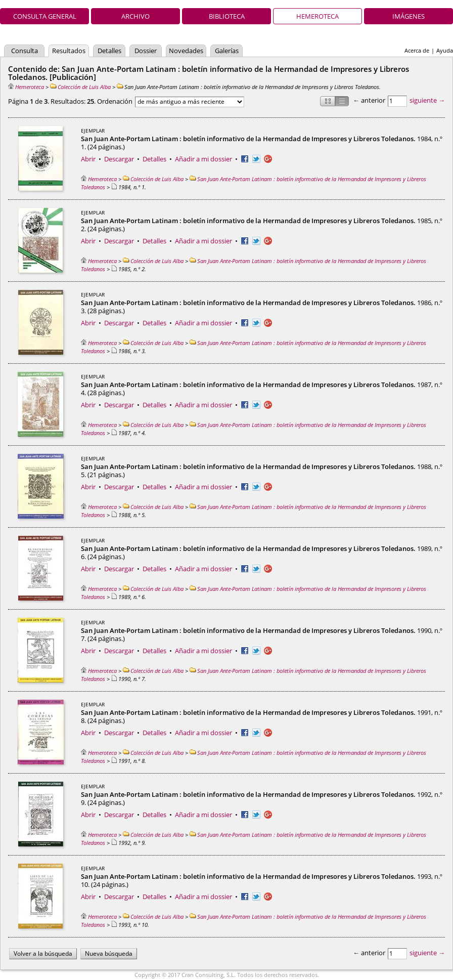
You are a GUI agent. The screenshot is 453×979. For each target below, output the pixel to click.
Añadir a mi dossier (203, 158)
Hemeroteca (317, 16)
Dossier (145, 50)
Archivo (135, 16)
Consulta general (44, 16)
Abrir (88, 158)
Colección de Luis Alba (80, 87)
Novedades (186, 50)
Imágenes (408, 16)
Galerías (227, 50)
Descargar (119, 158)
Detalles (109, 50)
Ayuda (444, 50)
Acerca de (416, 50)
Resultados (68, 50)
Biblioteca (227, 16)
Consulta (24, 50)
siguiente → (427, 100)
